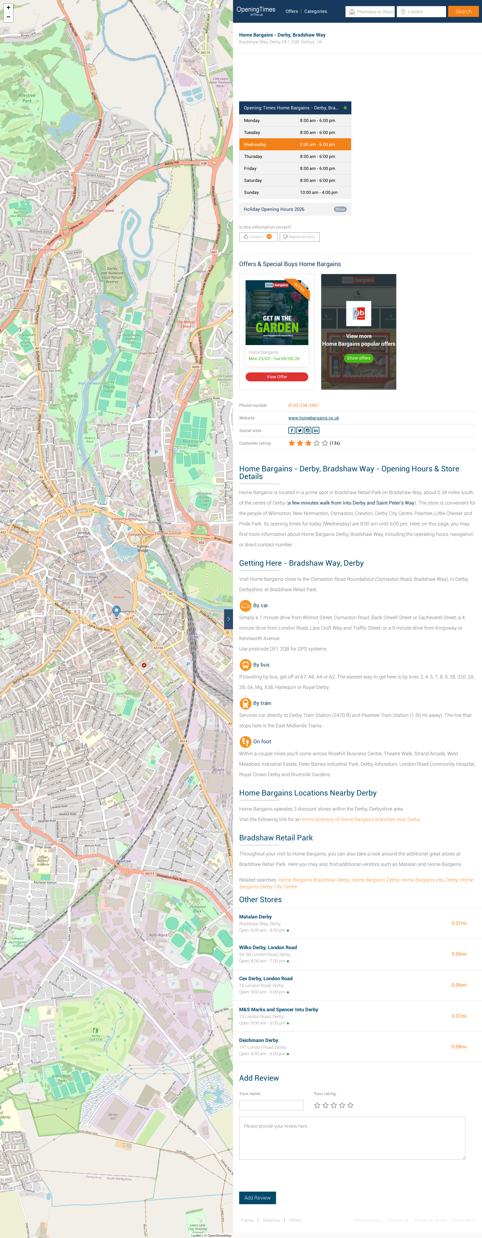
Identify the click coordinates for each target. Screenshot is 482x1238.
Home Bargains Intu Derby (429, 880)
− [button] (8, 17)
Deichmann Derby (258, 1040)
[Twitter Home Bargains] (299, 430)
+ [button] (8, 8)
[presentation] (286, 1180)
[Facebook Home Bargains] (291, 430)
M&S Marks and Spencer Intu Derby (278, 1009)
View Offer (277, 376)
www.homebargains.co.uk (313, 417)
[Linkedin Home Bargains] (315, 430)
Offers (292, 11)
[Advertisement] (357, 81)
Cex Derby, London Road (266, 978)
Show (340, 209)
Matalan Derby (255, 917)
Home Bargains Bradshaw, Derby (313, 880)
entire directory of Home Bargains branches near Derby (361, 819)
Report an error (299, 236)
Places (247, 1220)
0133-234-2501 (303, 405)
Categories (315, 11)
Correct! (258, 236)
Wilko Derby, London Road (268, 947)
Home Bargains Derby (375, 880)
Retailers (271, 1220)
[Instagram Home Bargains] (307, 430)
